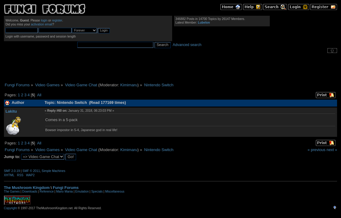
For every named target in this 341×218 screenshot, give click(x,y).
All (39, 95)
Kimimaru (128, 85)
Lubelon (204, 22)
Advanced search (187, 45)
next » (331, 149)
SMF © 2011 (31, 171)
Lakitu (11, 111)
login (44, 20)
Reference (47, 191)
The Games (12, 191)
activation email (41, 24)
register (57, 20)
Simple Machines (53, 171)
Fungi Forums (66, 187)
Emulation (82, 191)
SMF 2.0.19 (12, 171)
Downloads (29, 191)
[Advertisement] (170, 67)
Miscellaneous (114, 191)
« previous (317, 149)
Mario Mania (64, 191)
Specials (97, 191)
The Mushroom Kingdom (27, 187)
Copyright (10, 208)
